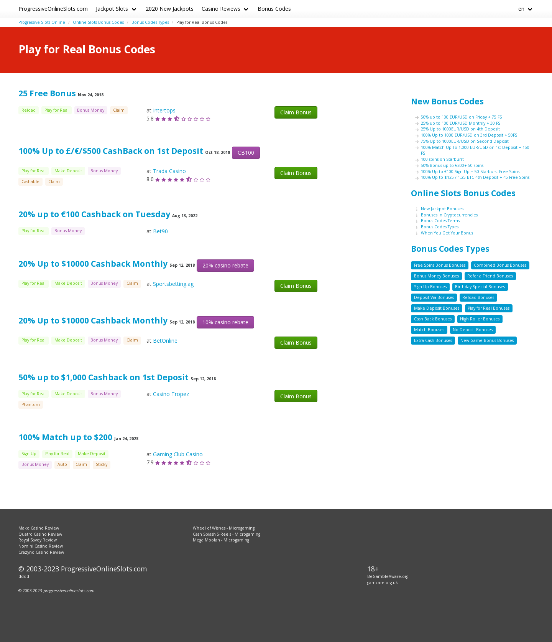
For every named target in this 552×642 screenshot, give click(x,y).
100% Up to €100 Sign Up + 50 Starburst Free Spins (470, 171)
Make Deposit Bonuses (436, 308)
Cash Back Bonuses (433, 319)
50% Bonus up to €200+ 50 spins (452, 165)
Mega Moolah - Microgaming (221, 540)
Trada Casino (169, 171)
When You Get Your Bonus (447, 233)
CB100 (246, 152)
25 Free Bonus (47, 93)
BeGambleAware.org (387, 576)
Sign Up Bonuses (430, 286)
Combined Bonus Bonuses (500, 265)
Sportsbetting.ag (173, 283)
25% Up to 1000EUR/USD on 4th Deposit (460, 129)
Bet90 (160, 231)
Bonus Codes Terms (440, 220)
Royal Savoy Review (37, 540)
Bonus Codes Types (150, 22)
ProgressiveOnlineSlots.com (53, 8)
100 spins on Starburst (442, 159)
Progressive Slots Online (41, 22)
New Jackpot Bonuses (442, 208)
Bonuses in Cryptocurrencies (449, 215)
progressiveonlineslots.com (68, 590)
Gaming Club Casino (178, 454)
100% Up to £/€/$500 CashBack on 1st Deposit (110, 150)
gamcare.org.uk (382, 582)
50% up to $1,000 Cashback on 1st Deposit (103, 377)
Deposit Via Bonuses (434, 297)
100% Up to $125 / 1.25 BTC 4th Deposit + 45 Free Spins (475, 177)
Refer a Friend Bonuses (490, 276)
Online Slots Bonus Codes (98, 22)
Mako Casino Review (38, 528)
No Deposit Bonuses (473, 329)
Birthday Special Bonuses (480, 286)
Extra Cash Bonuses (433, 340)
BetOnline (165, 340)
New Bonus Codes (447, 101)
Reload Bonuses (478, 297)
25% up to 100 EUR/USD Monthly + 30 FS (460, 123)
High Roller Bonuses (479, 319)
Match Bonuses (429, 329)
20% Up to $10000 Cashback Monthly (93, 263)
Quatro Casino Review (40, 534)
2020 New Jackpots (170, 8)
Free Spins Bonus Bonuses (439, 265)
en (521, 8)
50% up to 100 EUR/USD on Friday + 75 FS (461, 117)
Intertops (164, 110)
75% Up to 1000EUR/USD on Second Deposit (465, 141)
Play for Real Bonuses (488, 308)
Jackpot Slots (112, 8)
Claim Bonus (296, 112)
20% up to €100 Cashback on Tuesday (94, 214)
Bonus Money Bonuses (436, 276)
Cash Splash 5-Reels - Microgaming (226, 534)
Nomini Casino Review (40, 546)
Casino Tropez (171, 394)
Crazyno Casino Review (41, 552)
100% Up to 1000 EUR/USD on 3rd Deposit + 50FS (469, 135)
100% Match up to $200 (65, 437)
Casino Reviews (221, 8)
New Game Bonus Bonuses (487, 340)
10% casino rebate (225, 322)
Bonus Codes (274, 8)
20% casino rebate (225, 265)
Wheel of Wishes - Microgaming (224, 528)
